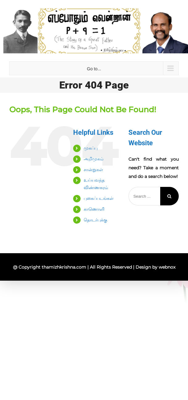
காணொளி (94, 209)
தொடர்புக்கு (95, 220)
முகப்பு (91, 148)
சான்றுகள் (93, 169)
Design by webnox (155, 267)
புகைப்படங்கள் (99, 198)
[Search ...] (144, 196)
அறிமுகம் (93, 159)
